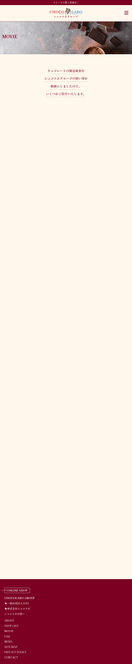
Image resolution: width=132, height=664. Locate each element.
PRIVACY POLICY (15, 652)
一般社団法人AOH (18, 603)
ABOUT (9, 620)
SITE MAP (10, 647)
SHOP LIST (11, 626)
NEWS (8, 641)
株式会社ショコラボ (18, 608)
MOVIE (8, 631)
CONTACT (11, 657)
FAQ (7, 636)
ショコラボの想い (14, 614)
